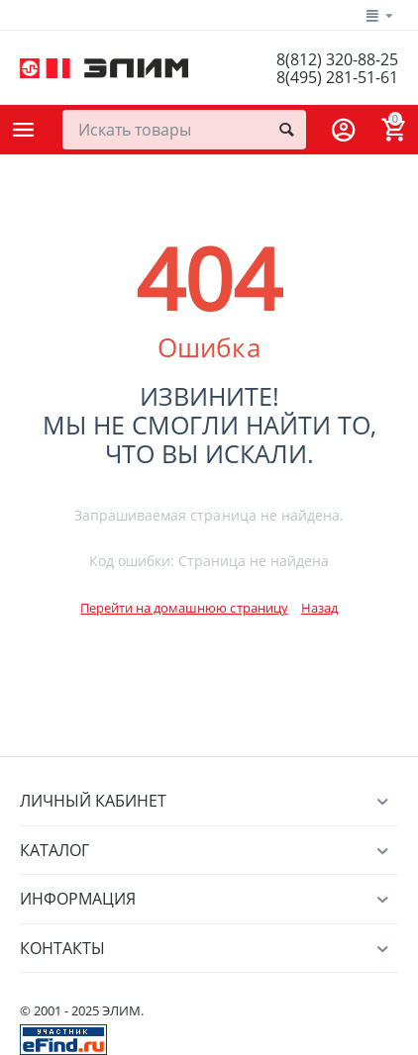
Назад (319, 608)
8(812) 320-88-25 (337, 59)
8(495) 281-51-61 (337, 77)
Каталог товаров (24, 130)
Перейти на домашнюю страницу (183, 608)
